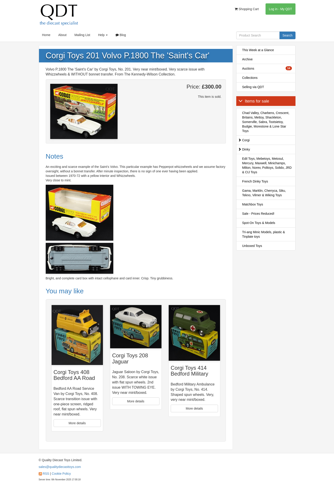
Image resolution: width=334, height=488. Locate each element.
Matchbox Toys (252, 204)
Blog (121, 35)
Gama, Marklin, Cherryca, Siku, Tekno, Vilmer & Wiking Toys (264, 193)
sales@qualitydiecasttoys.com (60, 467)
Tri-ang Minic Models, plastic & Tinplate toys (263, 234)
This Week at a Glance (258, 50)
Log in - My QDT (280, 9)
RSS (46, 473)
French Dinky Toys (255, 181)
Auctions (267, 68)
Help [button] (103, 35)
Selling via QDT (253, 87)
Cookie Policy (61, 473)
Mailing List (82, 35)
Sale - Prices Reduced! (258, 213)
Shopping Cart (247, 9)
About (62, 35)
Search (287, 35)
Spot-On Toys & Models (258, 223)
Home (46, 35)
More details (77, 423)
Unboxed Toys (252, 246)
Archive (247, 59)
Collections (249, 78)
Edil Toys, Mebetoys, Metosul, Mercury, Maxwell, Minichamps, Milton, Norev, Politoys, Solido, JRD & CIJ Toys (267, 165)
